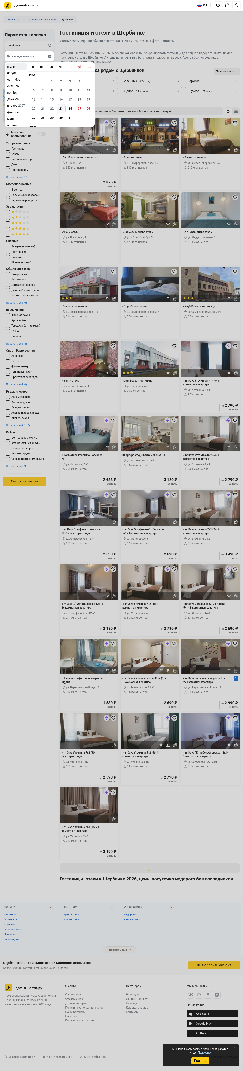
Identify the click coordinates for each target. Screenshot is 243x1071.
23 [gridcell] (61, 108)
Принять (200, 1060)
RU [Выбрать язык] (202, 5)
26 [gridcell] (88, 108)
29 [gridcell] (52, 118)
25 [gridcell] (79, 108)
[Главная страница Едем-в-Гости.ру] (21, 5)
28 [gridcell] (42, 118)
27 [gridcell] (33, 118)
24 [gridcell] (70, 108)
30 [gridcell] (61, 118)
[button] (218, 5)
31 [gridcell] (70, 118)
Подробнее (204, 1052)
